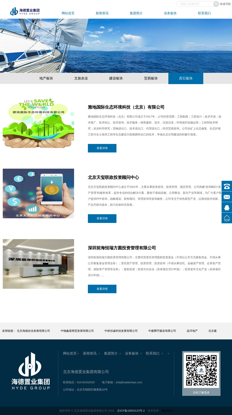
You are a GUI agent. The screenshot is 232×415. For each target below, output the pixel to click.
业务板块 (170, 13)
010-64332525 (86, 382)
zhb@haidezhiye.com (129, 382)
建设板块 (116, 78)
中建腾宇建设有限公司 (162, 330)
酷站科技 (167, 410)
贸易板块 (151, 78)
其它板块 (186, 78)
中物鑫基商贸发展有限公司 (77, 330)
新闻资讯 (102, 13)
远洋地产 (192, 330)
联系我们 (204, 13)
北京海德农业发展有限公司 (33, 330)
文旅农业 (81, 78)
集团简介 (136, 13)
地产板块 (46, 78)
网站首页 (68, 13)
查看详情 (102, 148)
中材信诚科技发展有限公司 (121, 330)
